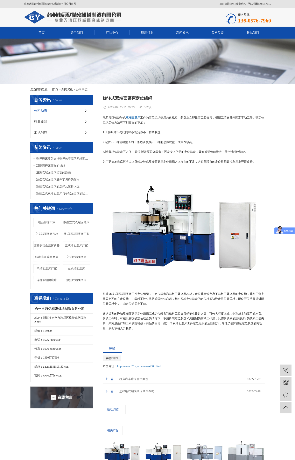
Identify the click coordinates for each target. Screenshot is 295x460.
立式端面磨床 (76, 268)
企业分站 (241, 3)
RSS (261, 3)
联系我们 (253, 32)
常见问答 (40, 132)
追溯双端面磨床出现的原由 (53, 172)
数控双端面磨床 (76, 280)
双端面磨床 (112, 358)
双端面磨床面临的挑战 (50, 165)
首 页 (55, 89)
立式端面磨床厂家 (76, 245)
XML (268, 3)
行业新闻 (40, 121)
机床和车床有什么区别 (133, 379)
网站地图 (253, 3)
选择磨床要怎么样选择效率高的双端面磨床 (63, 158)
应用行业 (147, 32)
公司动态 (81, 89)
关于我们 (77, 32)
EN (221, 3)
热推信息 (229, 3)
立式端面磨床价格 (46, 233)
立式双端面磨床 (76, 257)
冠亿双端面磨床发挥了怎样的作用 (57, 179)
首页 (41, 32)
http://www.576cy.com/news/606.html (139, 366)
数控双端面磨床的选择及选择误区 (57, 186)
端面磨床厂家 (46, 222)
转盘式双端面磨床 (46, 257)
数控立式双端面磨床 (76, 222)
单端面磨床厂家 (47, 268)
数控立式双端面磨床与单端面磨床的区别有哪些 (63, 193)
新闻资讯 (182, 32)
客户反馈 (217, 32)
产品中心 (112, 32)
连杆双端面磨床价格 (47, 245)
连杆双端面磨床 (47, 280)
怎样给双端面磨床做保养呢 (136, 391)
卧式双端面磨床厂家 (76, 233)
